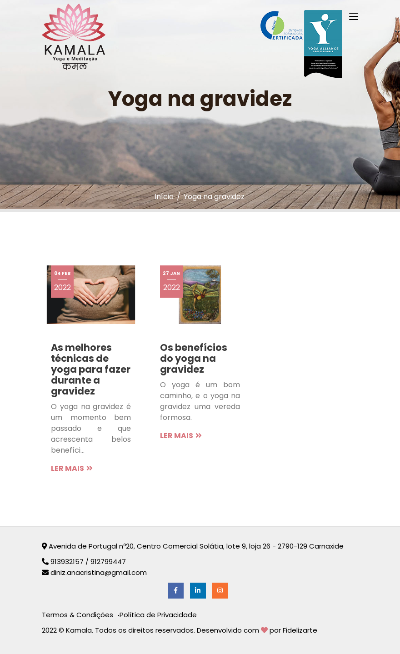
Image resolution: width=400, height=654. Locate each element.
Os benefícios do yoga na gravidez (193, 358)
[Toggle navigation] (353, 17)
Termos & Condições (78, 614)
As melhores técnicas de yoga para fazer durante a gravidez (90, 369)
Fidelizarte (300, 630)
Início (164, 196)
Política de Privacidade (158, 614)
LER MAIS (72, 468)
